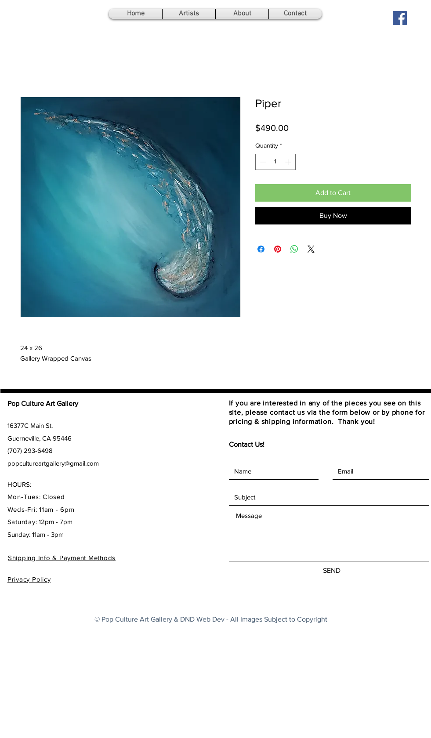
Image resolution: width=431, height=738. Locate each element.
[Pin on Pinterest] (277, 249)
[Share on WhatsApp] (294, 249)
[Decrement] (262, 162)
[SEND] (332, 570)
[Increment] (288, 162)
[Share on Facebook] (261, 249)
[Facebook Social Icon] (400, 18)
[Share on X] (311, 249)
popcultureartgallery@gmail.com (53, 463)
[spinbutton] (275, 162)
